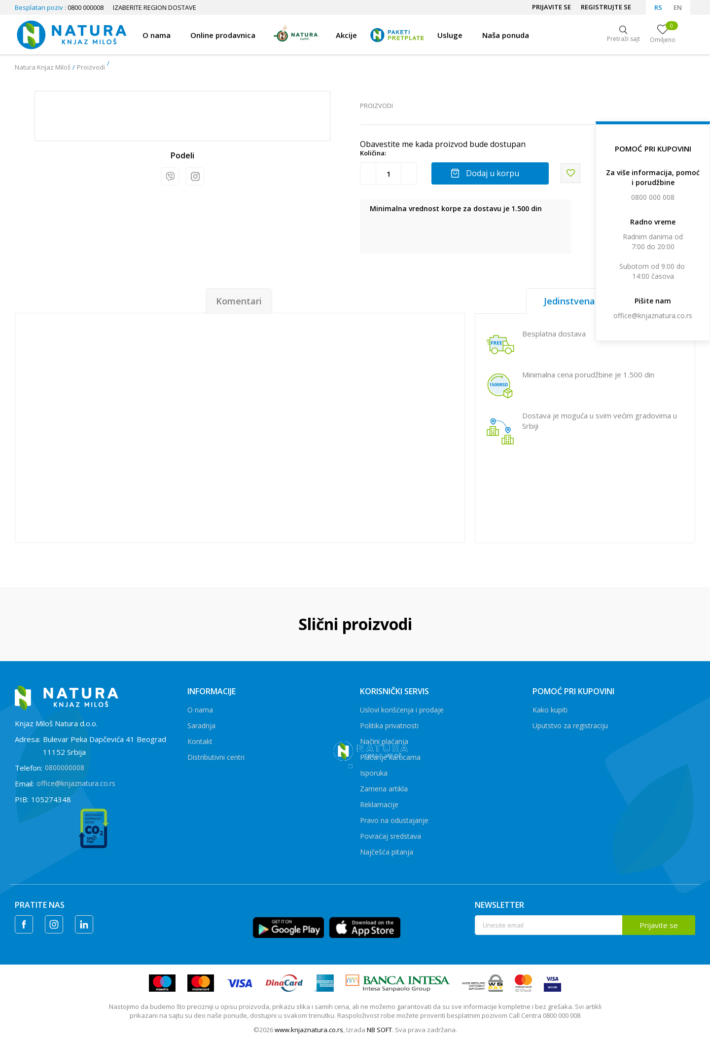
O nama (200, 709)
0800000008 (64, 767)
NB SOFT (379, 1029)
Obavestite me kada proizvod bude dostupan (443, 144)
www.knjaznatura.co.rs (309, 1029)
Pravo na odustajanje (394, 820)
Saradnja (201, 725)
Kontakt (200, 741)
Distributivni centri (216, 757)
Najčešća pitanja (386, 852)
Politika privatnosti (389, 725)
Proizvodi (91, 67)
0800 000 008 (652, 197)
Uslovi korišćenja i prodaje (402, 709)
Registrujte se (606, 6)
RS (658, 7)
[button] (570, 173)
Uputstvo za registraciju (570, 725)
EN (678, 7)
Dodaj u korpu (492, 173)
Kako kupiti (550, 709)
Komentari (239, 301)
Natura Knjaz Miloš (43, 67)
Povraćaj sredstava (390, 836)
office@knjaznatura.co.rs (652, 315)
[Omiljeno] (662, 34)
